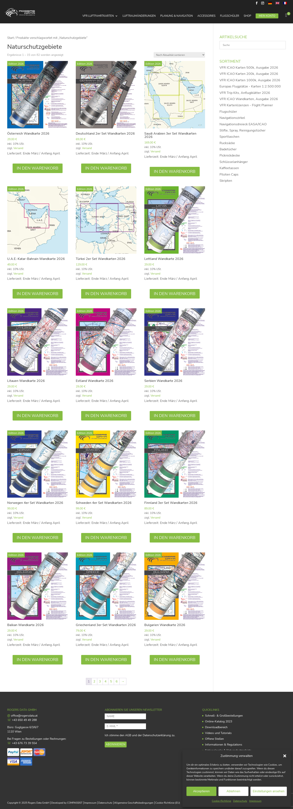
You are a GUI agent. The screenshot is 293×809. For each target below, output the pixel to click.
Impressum (255, 801)
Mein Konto (267, 16)
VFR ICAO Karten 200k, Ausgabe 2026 (248, 74)
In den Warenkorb (37, 168)
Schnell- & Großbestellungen (224, 716)
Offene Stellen (214, 739)
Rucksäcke (227, 143)
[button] (285, 756)
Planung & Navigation (176, 16)
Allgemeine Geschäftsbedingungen (133, 802)
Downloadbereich (216, 727)
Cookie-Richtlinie (221, 801)
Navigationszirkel (232, 118)
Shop (247, 16)
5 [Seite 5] (111, 681)
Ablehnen (233, 791)
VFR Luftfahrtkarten (98, 16)
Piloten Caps (228, 174)
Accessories (206, 16)
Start (10, 38)
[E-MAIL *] (125, 726)
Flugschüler (229, 16)
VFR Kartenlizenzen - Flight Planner (246, 105)
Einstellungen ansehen (269, 791)
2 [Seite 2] (94, 681)
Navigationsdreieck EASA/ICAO (243, 124)
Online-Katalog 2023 (218, 721)
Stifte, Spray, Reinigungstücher (242, 130)
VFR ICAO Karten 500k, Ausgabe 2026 (248, 67)
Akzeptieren (201, 791)
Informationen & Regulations (223, 745)
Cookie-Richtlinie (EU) (167, 802)
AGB (128, 735)
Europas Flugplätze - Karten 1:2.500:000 (250, 86)
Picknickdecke (229, 155)
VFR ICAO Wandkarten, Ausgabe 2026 (248, 99)
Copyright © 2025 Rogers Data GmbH (28, 802)
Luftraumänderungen (139, 16)
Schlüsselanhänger (233, 162)
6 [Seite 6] (117, 681)
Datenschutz (240, 801)
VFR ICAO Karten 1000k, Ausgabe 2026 (249, 80)
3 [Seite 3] (100, 681)
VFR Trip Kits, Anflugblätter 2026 (244, 93)
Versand (18, 148)
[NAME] (125, 716)
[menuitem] (270, 4)
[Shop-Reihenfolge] (179, 55)
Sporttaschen (229, 136)
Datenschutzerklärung (157, 735)
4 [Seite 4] (105, 681)
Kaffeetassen (229, 168)
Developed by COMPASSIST (66, 802)
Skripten (225, 180)
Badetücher (228, 149)
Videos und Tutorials (218, 733)
